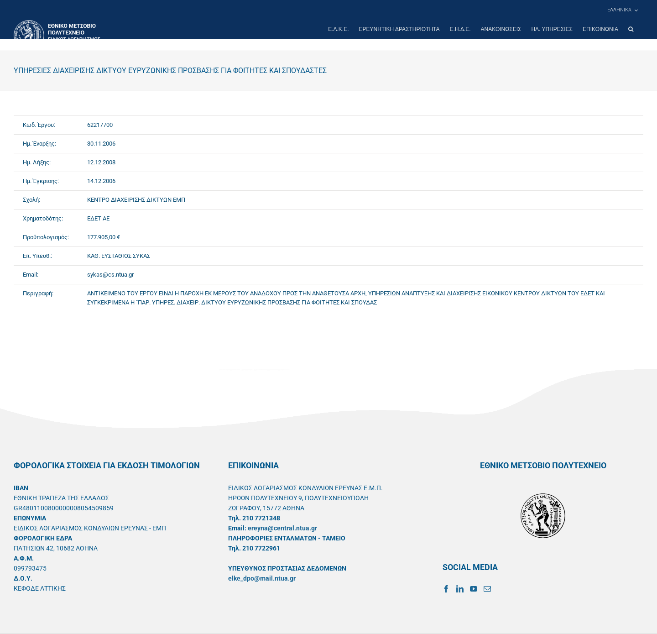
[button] (630, 29)
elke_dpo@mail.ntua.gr (262, 578)
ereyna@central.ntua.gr (282, 528)
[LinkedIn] (460, 588)
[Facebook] (446, 588)
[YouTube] (473, 588)
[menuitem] (622, 10)
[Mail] (487, 588)
